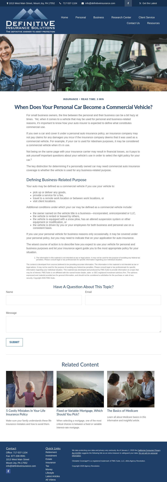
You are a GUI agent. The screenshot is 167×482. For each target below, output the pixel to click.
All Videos (51, 479)
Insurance (51, 462)
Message (11, 313)
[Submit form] (14, 342)
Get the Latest (148, 3)
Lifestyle (50, 473)
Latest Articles (53, 476)
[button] (64, 17)
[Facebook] (128, 3)
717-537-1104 (68, 3)
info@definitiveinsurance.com (98, 3)
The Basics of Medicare (122, 410)
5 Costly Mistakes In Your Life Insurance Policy (25, 412)
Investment (51, 455)
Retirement (51, 452)
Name (9, 292)
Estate (49, 459)
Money (49, 469)
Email (88, 292)
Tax (47, 466)
